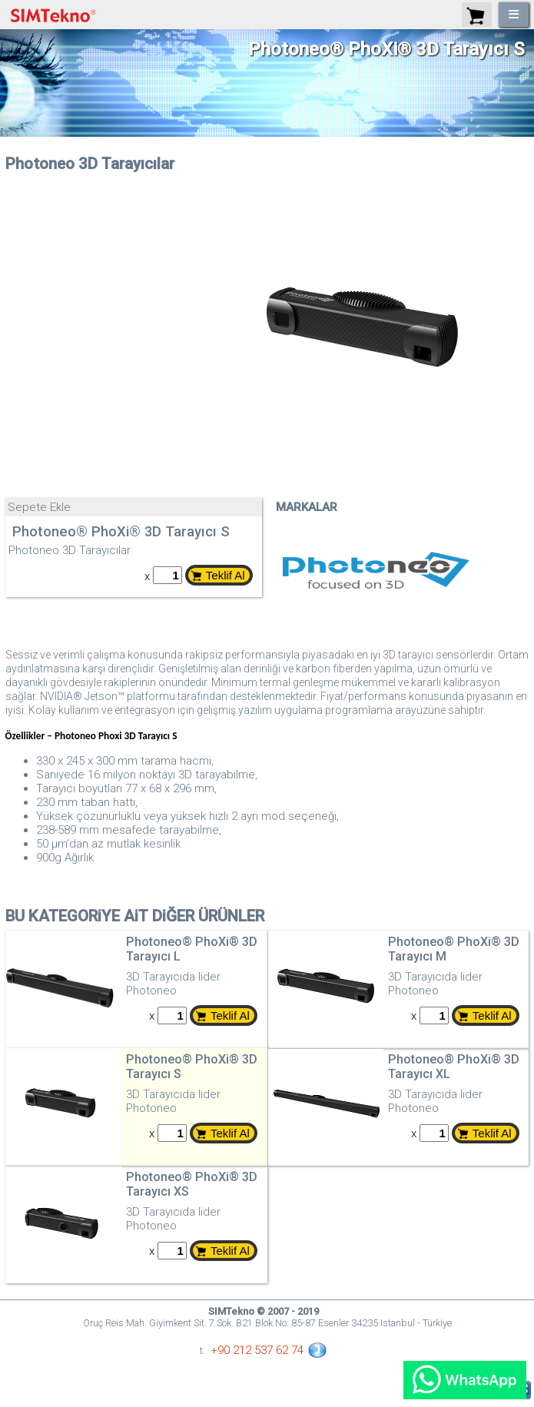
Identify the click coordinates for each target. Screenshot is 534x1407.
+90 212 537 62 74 (257, 1350)
